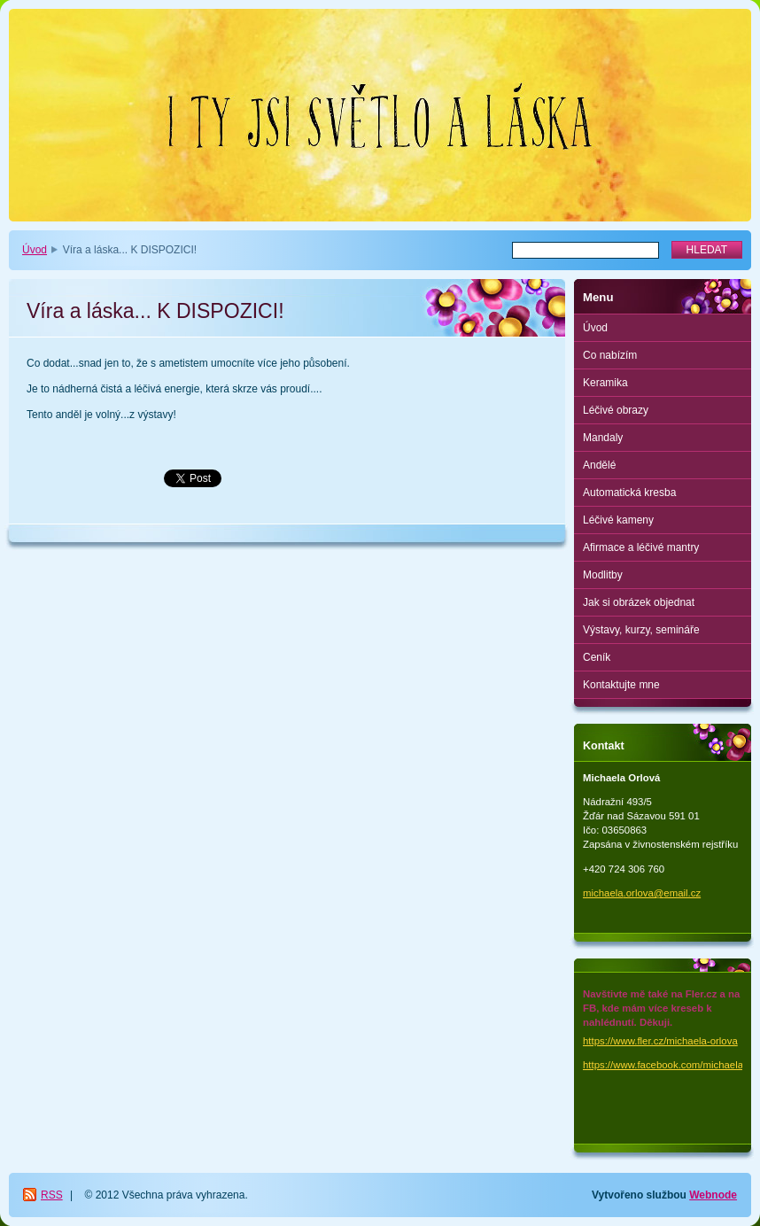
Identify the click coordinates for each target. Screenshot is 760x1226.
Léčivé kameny (618, 520)
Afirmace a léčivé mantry (641, 547)
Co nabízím (610, 355)
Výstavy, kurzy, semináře (641, 630)
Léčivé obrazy (615, 410)
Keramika (605, 382)
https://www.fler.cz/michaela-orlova (660, 1041)
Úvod (34, 250)
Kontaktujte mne (621, 685)
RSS (52, 1195)
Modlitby (603, 575)
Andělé (599, 465)
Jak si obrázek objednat (638, 602)
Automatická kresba (629, 492)
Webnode (713, 1195)
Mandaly (603, 437)
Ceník (596, 657)
